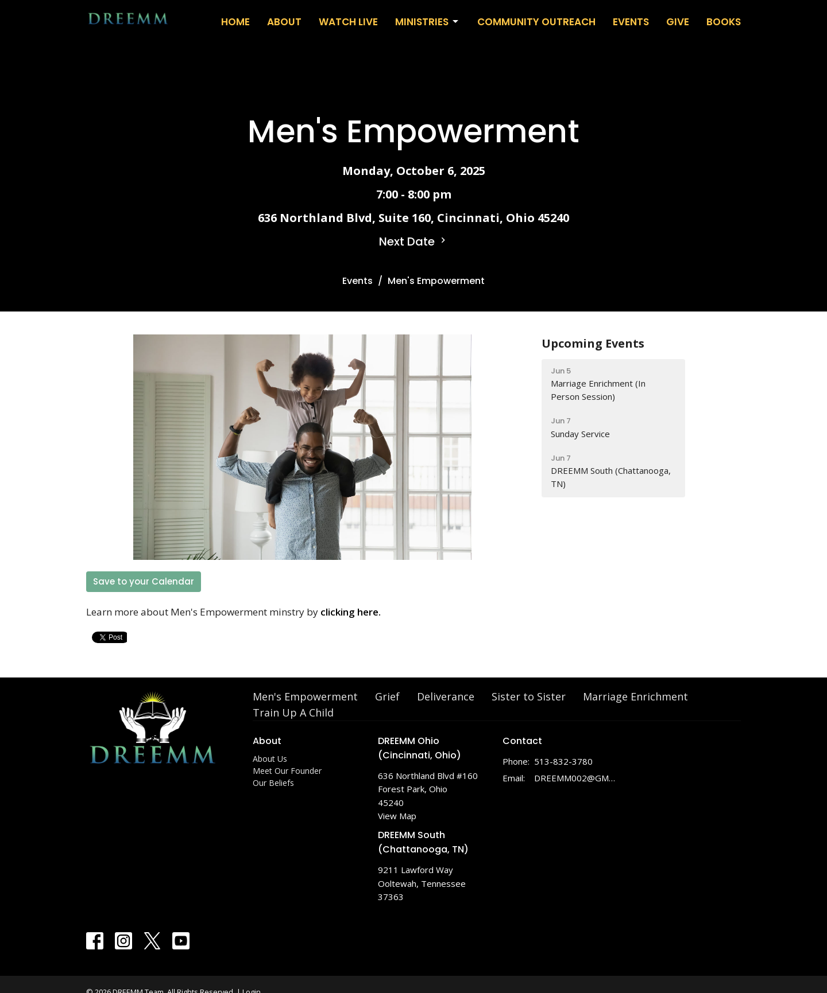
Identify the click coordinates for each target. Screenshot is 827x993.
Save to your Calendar (143, 581)
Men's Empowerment (305, 696)
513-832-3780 (563, 761)
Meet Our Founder (287, 770)
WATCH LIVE (348, 22)
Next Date (414, 241)
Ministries (427, 22)
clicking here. (350, 611)
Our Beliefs (273, 782)
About (284, 22)
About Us (270, 758)
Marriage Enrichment (635, 696)
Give (677, 22)
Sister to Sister (529, 696)
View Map (397, 815)
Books (723, 22)
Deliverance (445, 696)
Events (631, 22)
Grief (387, 696)
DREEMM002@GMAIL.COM (575, 778)
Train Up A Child (293, 712)
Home (235, 22)
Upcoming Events (593, 343)
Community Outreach (536, 22)
